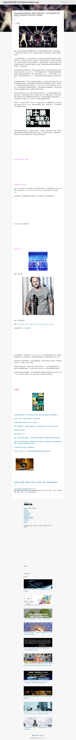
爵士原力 (39, 482)
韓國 (44, 482)
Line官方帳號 (26, 520)
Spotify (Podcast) (27, 513)
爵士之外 (33, 482)
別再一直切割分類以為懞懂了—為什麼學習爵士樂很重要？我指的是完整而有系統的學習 (37, 437)
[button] (14, 19)
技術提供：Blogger (38, 735)
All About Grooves (51, 482)
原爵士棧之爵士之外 (19, 434)
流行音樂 (16, 482)
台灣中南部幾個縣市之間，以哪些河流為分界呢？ (33, 604)
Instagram (26, 510)
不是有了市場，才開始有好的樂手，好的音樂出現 (27, 418)
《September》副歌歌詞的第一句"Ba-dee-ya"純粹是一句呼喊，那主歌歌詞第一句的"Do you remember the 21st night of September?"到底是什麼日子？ (38, 665)
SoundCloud (26, 511)
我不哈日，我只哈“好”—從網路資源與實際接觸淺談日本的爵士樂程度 (32, 451)
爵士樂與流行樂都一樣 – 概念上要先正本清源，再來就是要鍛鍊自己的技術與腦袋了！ (36, 414)
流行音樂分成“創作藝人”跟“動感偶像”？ (24, 447)
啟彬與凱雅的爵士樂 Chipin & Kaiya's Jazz (21, 2)
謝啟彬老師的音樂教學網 (28, 518)
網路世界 (28, 482)
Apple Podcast (27, 512)
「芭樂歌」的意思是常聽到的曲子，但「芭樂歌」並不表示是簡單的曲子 (37, 618)
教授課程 (22, 482)
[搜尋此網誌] (69, 2)
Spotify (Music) (27, 514)
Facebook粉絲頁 (26, 328)
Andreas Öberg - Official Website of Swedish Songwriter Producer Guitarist (36, 324)
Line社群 (25, 521)
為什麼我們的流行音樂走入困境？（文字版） (26, 422)
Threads (25, 522)
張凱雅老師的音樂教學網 (28, 517)
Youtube (25, 509)
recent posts (49, 571)
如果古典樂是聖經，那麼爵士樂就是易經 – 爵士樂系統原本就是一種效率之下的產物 (36, 426)
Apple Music (26, 515)
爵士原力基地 (26, 519)
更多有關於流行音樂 (19, 430)
